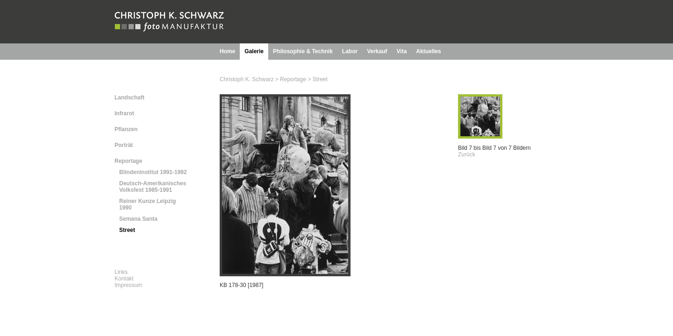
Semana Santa (138, 219)
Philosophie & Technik (303, 51)
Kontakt (124, 278)
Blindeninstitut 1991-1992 (153, 172)
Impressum (128, 285)
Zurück (466, 154)
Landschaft (129, 97)
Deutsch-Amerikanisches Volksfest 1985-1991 (152, 186)
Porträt (124, 145)
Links (121, 272)
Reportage (128, 161)
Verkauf (377, 51)
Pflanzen (126, 129)
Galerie (254, 51)
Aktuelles (428, 51)
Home (227, 51)
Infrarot (124, 113)
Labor (350, 51)
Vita (402, 51)
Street (127, 230)
